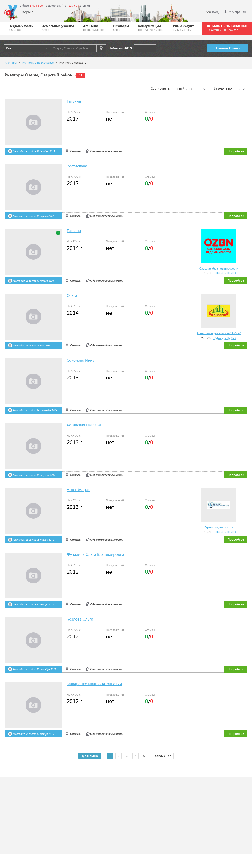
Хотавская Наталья (84, 425)
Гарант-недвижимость (218, 527)
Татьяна (74, 101)
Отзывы (75, 151)
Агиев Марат (78, 490)
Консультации (151, 27)
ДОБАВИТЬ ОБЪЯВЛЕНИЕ (227, 28)
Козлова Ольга (80, 619)
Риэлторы (121, 27)
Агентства (93, 27)
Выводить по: (223, 88)
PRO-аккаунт (183, 27)
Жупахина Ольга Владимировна (95, 555)
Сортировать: (160, 88)
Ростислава (77, 166)
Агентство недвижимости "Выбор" (219, 333)
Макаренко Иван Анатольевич (94, 684)
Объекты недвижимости (106, 151)
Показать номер (224, 273)
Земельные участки (58, 27)
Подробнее (236, 151)
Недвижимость (21, 27)
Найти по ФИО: (120, 48)
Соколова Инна (81, 360)
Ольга (72, 296)
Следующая (163, 756)
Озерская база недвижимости (218, 268)
